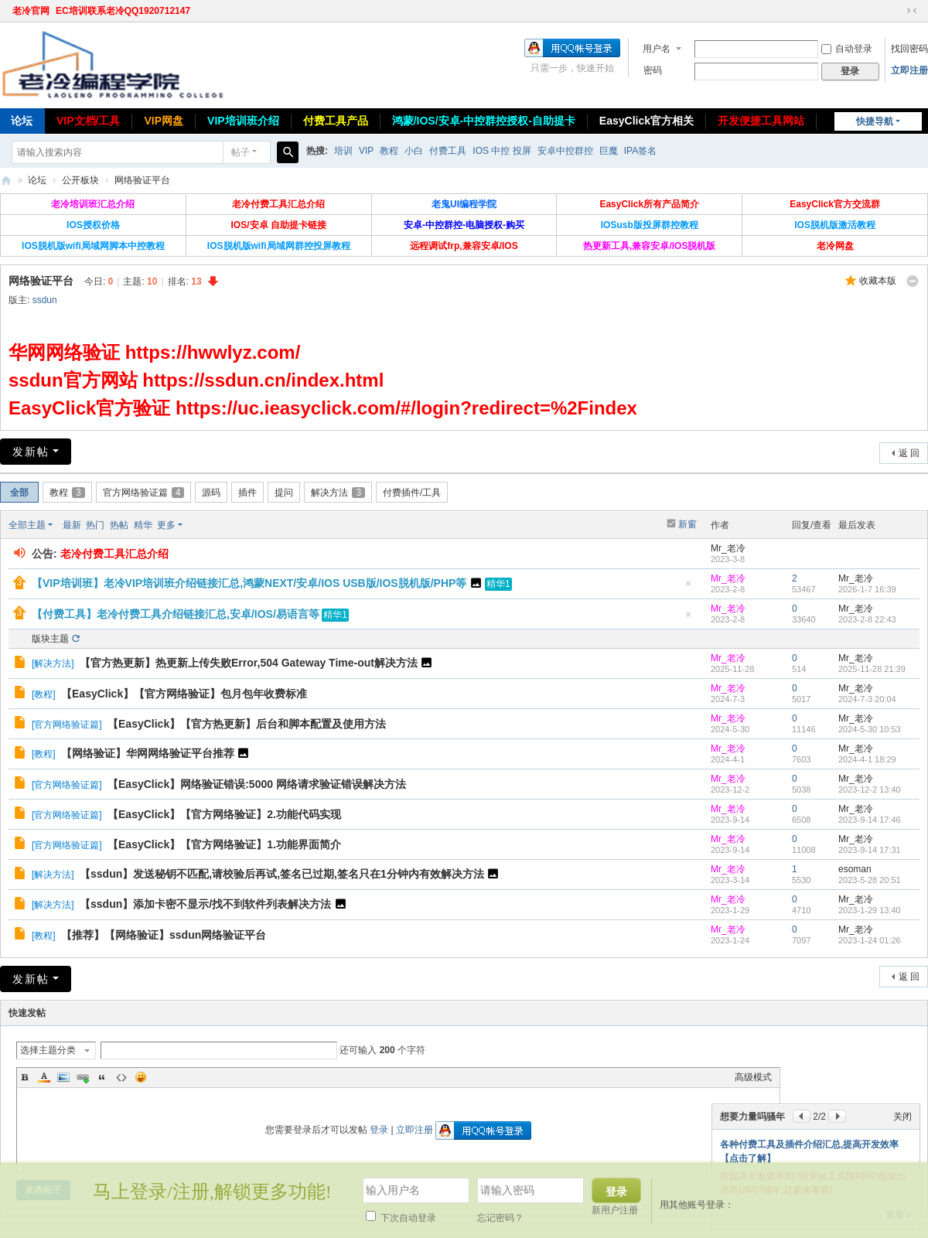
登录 (379, 1129)
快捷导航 (874, 121)
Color (44, 1077)
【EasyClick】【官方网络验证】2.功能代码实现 (224, 814)
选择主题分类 (48, 1050)
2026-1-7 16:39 (867, 589)
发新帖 (30, 451)
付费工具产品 (335, 120)
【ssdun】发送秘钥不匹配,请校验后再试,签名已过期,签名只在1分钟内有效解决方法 (282, 874)
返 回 (909, 453)
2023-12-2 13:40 (869, 789)
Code (121, 1077)
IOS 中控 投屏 (502, 150)
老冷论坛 (6, 180)
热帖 (119, 525)
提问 (284, 492)
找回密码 (909, 48)
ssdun (44, 300)
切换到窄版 (912, 11)
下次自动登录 (401, 1217)
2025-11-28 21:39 (872, 669)
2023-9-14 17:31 (869, 849)
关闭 (902, 1116)
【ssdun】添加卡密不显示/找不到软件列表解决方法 (205, 904)
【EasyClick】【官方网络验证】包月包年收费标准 (184, 693)
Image (63, 1077)
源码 (211, 492)
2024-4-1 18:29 (867, 759)
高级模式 (753, 1077)
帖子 (240, 152)
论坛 (37, 180)
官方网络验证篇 (144, 492)
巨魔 (608, 150)
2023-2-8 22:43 (867, 619)
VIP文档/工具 (88, 120)
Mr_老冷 (728, 548)
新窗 (687, 524)
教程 (389, 150)
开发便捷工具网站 (761, 120)
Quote (102, 1077)
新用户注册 (615, 1210)
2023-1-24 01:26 (869, 940)
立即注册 (909, 70)
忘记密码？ (500, 1217)
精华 (143, 525)
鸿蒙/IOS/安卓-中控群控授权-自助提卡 (483, 120)
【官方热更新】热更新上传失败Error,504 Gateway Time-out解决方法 (249, 663)
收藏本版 (877, 280)
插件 (247, 492)
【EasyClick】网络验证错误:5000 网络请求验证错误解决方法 (256, 784)
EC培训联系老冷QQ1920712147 (123, 10)
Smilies (140, 1077)
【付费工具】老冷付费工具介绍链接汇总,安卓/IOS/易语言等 (175, 614)
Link (82, 1077)
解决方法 (338, 492)
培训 (343, 150)
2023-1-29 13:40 (869, 910)
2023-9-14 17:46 (869, 819)
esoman (855, 869)
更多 (166, 525)
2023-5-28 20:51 (869, 880)
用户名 (656, 48)
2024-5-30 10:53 (869, 729)
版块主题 (50, 638)
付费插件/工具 (412, 492)
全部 (19, 492)
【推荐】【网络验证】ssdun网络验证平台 (163, 935)
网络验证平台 (142, 180)
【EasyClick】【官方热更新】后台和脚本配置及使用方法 (246, 724)
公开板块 (80, 180)
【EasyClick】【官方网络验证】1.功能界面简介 (224, 844)
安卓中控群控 (565, 150)
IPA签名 (640, 150)
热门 (95, 525)
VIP (366, 150)
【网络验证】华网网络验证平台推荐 (147, 753)
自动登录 (846, 48)
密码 (652, 70)
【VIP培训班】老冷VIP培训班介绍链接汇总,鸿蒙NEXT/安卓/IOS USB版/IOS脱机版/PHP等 (249, 583)
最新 (72, 525)
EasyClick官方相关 (646, 120)
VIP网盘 (163, 120)
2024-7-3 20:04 (867, 699)
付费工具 (447, 150)
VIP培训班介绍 (243, 120)
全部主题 (27, 525)
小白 (413, 150)
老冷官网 (30, 10)
